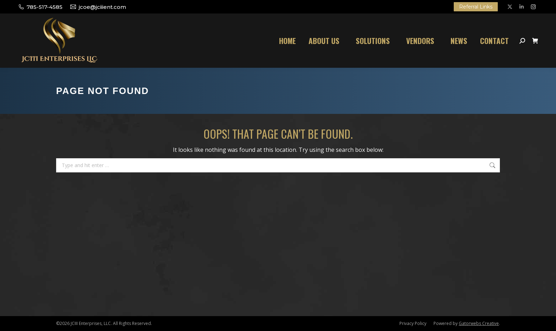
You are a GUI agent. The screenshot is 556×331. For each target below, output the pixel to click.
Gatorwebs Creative (479, 323)
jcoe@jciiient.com (98, 7)
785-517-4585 (40, 7)
